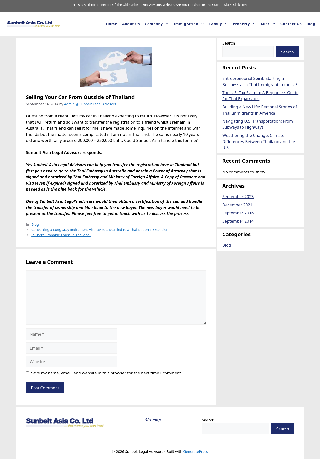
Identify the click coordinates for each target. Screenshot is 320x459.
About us (131, 23)
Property (245, 24)
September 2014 (238, 221)
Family (219, 24)
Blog (311, 23)
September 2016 (238, 213)
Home (111, 23)
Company (158, 24)
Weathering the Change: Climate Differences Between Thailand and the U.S (258, 141)
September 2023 (238, 196)
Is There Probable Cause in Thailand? (61, 235)
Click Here (240, 4)
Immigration (190, 24)
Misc (269, 24)
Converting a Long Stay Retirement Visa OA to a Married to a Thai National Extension (99, 229)
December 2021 (237, 204)
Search (228, 43)
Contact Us (291, 23)
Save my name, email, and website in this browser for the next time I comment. (106, 373)
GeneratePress (195, 451)
